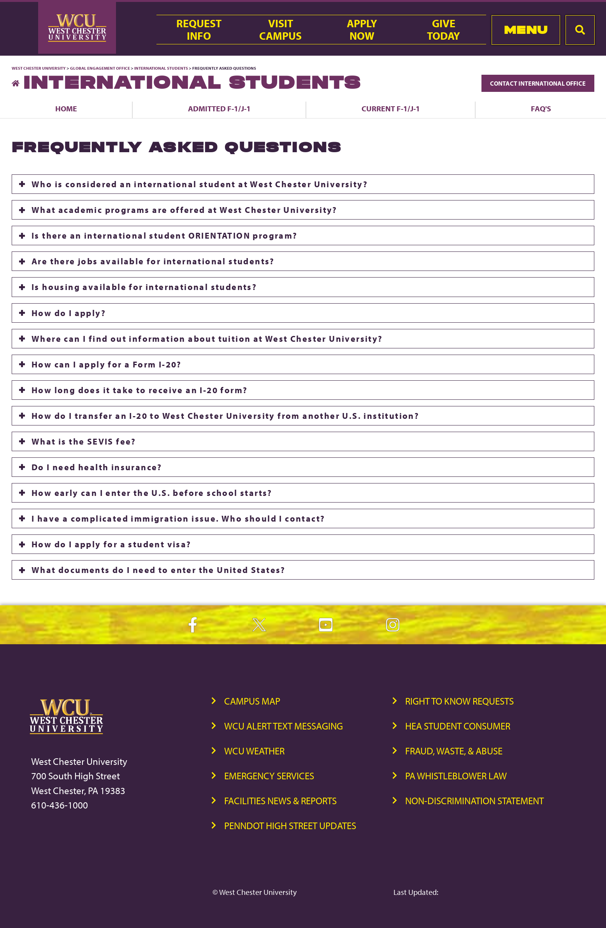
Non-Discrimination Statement (474, 800)
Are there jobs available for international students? (153, 261)
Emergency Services (269, 776)
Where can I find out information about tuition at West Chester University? (207, 338)
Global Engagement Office (100, 68)
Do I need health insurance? (97, 467)
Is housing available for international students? (144, 286)
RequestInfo (198, 29)
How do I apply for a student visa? (111, 544)
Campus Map (252, 701)
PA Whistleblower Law (456, 776)
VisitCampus (280, 29)
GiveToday (443, 29)
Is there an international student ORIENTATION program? (165, 235)
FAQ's (541, 108)
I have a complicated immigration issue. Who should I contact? (178, 518)
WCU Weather (254, 751)
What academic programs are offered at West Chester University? (184, 209)
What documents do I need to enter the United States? (159, 569)
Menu (526, 30)
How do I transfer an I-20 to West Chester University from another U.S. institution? (225, 415)
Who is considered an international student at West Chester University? (200, 184)
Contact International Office (538, 83)
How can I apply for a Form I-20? (107, 364)
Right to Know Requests (459, 701)
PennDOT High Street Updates (290, 825)
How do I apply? (69, 313)
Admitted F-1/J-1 (219, 108)
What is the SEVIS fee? (84, 441)
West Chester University (39, 68)
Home (66, 108)
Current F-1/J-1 (391, 108)
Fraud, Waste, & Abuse (453, 751)
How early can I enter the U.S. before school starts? (152, 492)
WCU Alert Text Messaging (283, 726)
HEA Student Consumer (457, 726)
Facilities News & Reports (280, 800)
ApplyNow (362, 29)
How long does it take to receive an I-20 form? (140, 390)
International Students (161, 68)
